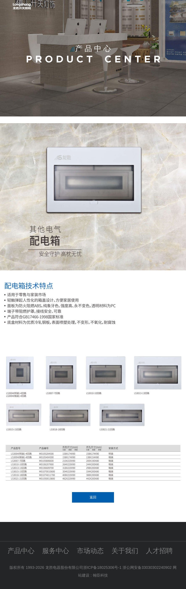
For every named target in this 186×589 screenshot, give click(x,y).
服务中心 (55, 551)
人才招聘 (159, 551)
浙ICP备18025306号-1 (103, 567)
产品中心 (21, 551)
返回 (93, 497)
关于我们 (124, 551)
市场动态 (90, 551)
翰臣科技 (100, 575)
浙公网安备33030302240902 (147, 567)
